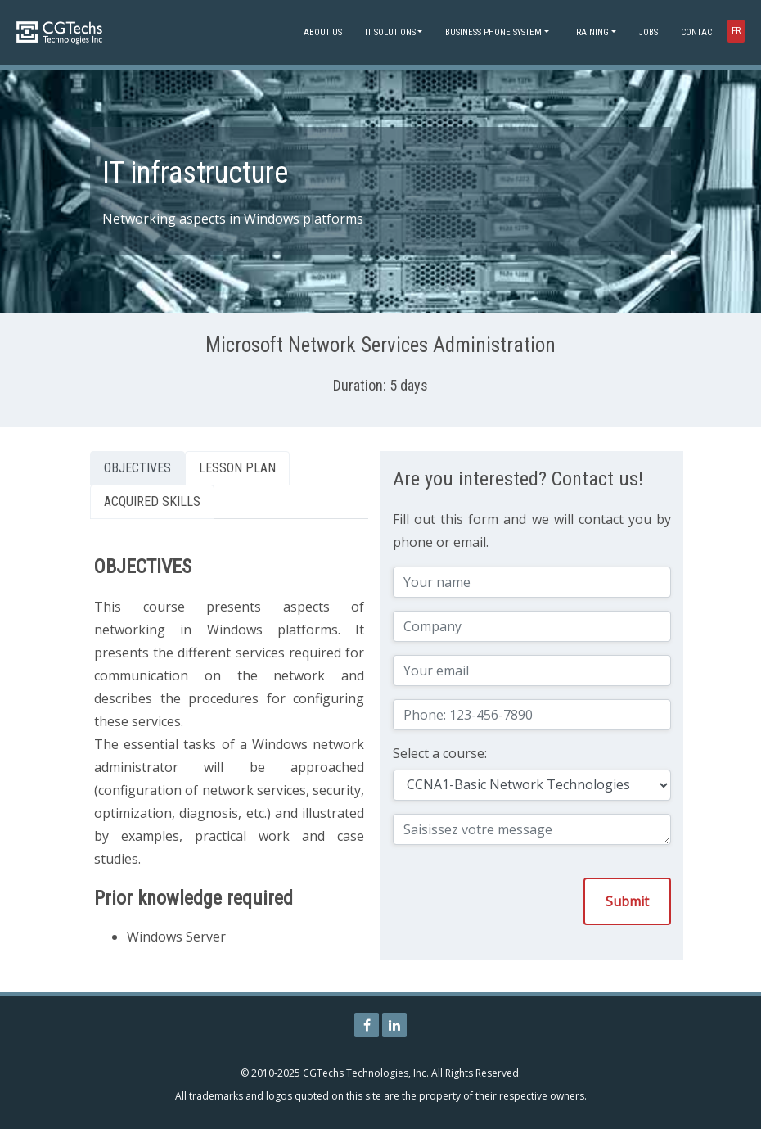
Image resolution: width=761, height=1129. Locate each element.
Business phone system (493, 32)
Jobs (648, 32)
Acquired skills (152, 501)
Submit (627, 901)
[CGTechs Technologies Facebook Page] (366, 1025)
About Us (323, 32)
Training (590, 32)
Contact (698, 32)
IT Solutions (390, 32)
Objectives (137, 468)
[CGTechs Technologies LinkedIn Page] (394, 1025)
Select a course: (440, 753)
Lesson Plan (237, 468)
